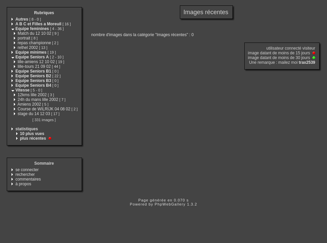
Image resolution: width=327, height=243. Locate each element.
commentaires (28, 179)
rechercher (25, 174)
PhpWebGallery (170, 204)
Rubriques (44, 12)
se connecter (27, 169)
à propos (23, 184)
